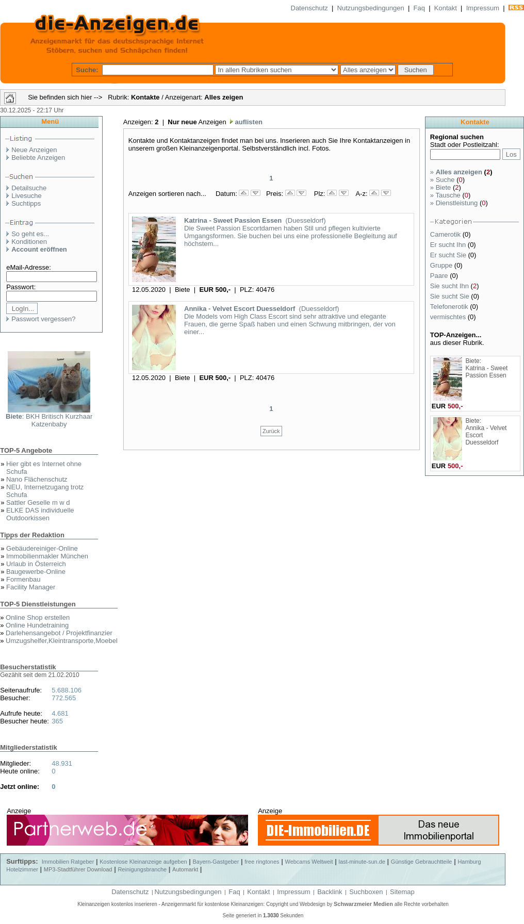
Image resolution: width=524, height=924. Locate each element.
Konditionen (29, 241)
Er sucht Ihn (449, 245)
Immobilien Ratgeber (68, 862)
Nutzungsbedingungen (370, 8)
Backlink (329, 892)
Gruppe (442, 265)
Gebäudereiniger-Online (42, 548)
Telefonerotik (450, 306)
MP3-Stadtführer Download (78, 869)
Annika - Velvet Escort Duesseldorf (239, 308)
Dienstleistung (454, 203)
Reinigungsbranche (142, 869)
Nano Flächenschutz (37, 479)
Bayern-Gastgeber (216, 862)
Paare (440, 275)
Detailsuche (28, 188)
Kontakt (445, 8)
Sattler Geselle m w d (38, 502)
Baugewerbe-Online (36, 571)
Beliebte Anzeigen (38, 157)
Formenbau (23, 579)
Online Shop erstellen (38, 617)
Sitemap (402, 892)
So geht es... (30, 234)
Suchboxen (366, 892)
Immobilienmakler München (47, 556)
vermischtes (449, 317)
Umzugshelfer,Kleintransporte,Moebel (62, 641)
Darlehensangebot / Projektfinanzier (59, 633)
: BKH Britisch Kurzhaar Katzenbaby (49, 420)
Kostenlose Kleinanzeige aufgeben (143, 862)
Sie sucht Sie (450, 296)
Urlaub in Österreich (36, 564)
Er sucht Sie (449, 255)
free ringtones (261, 862)
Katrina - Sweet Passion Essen (233, 220)
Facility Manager (30, 587)
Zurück (271, 431)
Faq (419, 8)
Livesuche (26, 196)
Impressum (482, 8)
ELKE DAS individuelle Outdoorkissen (40, 514)
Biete (440, 187)
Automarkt (185, 869)
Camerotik (446, 234)
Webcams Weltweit (309, 862)
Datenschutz (309, 8)
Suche (442, 180)
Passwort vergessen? (43, 319)
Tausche (445, 195)
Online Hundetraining (37, 625)
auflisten (248, 122)
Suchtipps (26, 203)
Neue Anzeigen (34, 150)
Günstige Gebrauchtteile (421, 862)
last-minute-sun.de (361, 862)
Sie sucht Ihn (450, 286)
